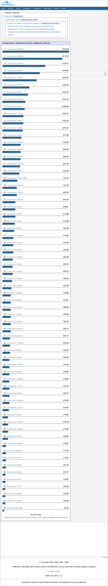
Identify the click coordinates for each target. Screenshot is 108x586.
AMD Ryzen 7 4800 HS (16, 164)
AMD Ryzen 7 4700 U (15, 192)
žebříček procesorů (22, 517)
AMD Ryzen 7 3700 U (15, 386)
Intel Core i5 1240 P (15, 106)
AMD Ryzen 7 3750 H (15, 364)
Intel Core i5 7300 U (15, 472)
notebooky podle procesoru (57, 517)
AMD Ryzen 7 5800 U (15, 114)
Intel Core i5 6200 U (15, 494)
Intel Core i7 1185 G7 (15, 278)
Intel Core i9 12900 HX (16, 63)
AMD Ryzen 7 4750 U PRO (17, 178)
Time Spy (10, 35)
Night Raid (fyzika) (40, 32)
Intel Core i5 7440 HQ (15, 422)
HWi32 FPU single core (33, 23)
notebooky (8, 16)
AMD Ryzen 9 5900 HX (16, 99)
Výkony (18, 8)
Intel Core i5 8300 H (15, 300)
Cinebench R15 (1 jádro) (32, 26)
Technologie (47, 8)
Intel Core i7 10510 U (15, 286)
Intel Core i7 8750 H (15, 221)
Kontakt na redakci (54, 571)
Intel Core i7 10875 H (15, 157)
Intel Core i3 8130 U (15, 451)
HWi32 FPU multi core (14, 26)
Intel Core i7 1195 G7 (15, 243)
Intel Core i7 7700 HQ (15, 343)
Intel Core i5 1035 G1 (15, 321)
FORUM (63, 8)
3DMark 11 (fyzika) (26, 32)
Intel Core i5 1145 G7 (15, 336)
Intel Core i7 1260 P (15, 92)
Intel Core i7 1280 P (15, 85)
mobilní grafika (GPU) (12, 20)
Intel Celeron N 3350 (15, 508)
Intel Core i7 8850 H (15, 228)
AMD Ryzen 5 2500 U (15, 429)
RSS (61, 576)
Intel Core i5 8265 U (15, 436)
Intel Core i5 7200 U (15, 465)
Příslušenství (37, 8)
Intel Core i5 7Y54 (14, 479)
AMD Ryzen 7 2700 (15, 207)
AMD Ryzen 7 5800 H (15, 121)
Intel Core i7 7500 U (15, 458)
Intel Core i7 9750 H (15, 214)
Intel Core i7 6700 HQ (15, 400)
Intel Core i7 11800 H (15, 128)
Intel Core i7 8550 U (15, 357)
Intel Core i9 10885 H (15, 149)
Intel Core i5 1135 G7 (15, 307)
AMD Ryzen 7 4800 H (15, 171)
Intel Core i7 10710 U (15, 235)
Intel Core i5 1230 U (15, 264)
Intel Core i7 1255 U (15, 135)
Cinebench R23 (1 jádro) (45, 29)
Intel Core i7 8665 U (15, 372)
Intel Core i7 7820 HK (15, 379)
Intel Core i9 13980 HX (16, 49)
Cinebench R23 (12, 32)
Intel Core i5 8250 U (15, 350)
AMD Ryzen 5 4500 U (15, 257)
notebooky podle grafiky (39, 517)
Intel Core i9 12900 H (15, 70)
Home (3, 8)
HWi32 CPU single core (16, 23)
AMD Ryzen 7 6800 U (15, 142)
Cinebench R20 (30, 29)
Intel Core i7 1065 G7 (15, 293)
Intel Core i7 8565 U (15, 314)
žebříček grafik (10, 517)
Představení (26, 8)
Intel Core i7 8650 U (15, 415)
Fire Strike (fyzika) (54, 32)
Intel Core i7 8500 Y (15, 501)
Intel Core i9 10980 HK (16, 185)
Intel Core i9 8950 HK (15, 250)
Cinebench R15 (47, 26)
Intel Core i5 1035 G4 (15, 329)
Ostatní (56, 8)
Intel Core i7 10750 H (15, 200)
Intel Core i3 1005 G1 (15, 443)
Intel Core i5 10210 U (15, 393)
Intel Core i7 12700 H (15, 78)
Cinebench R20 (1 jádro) (15, 29)
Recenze (10, 8)
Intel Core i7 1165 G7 (15, 271)
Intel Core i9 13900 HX (16, 56)
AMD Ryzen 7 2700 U (15, 407)
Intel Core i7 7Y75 (14, 486)
